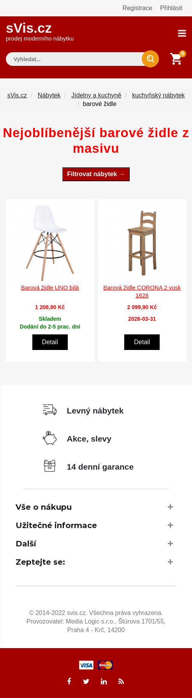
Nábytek (49, 95)
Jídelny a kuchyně (96, 95)
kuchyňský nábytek (158, 95)
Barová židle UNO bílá (50, 287)
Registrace (137, 8)
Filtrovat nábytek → (96, 174)
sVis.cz (40, 31)
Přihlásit (171, 8)
